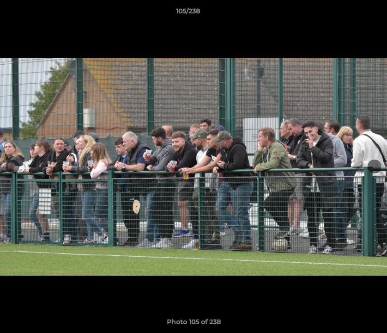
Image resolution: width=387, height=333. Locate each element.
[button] (348, 13)
